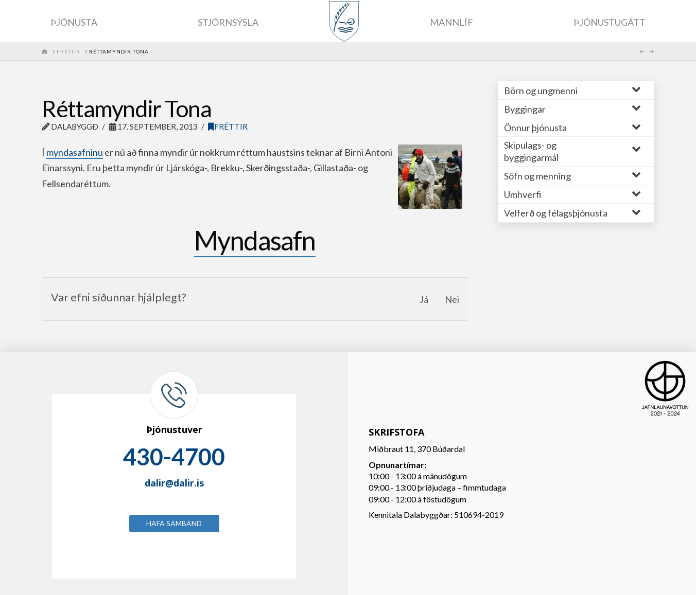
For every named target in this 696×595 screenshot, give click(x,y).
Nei (452, 299)
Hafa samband (174, 523)
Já (424, 299)
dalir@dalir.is (174, 483)
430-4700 (174, 457)
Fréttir (228, 126)
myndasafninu (74, 152)
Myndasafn (255, 240)
